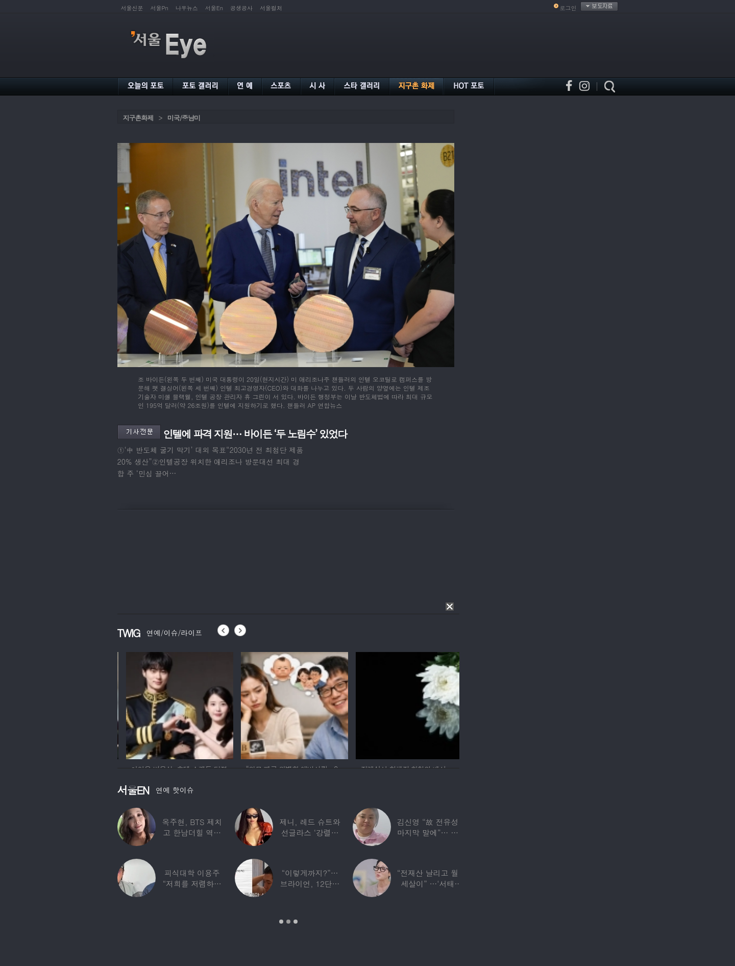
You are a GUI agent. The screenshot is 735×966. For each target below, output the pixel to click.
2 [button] (288, 922)
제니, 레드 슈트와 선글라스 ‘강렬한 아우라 (309, 832)
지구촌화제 (138, 118)
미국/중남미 (183, 118)
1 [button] (281, 922)
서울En (214, 8)
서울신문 (132, 8)
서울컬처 (271, 8)
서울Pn (159, 8)
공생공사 (241, 8)
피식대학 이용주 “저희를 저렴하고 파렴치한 (192, 883)
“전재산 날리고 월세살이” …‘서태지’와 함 (427, 883)
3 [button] (295, 922)
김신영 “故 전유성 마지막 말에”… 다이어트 (427, 832)
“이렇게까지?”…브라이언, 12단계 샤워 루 (310, 883)
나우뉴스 (187, 8)
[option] (128, 704)
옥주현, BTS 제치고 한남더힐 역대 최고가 (192, 832)
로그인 (568, 8)
